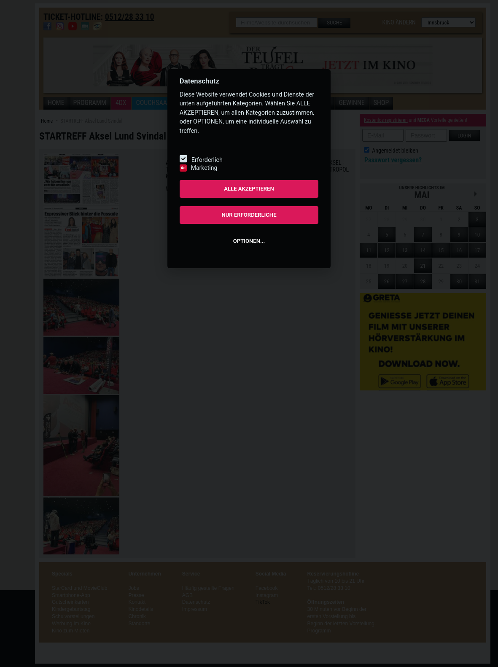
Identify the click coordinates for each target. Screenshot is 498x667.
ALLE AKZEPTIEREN (249, 189)
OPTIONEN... (249, 241)
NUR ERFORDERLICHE (248, 215)
